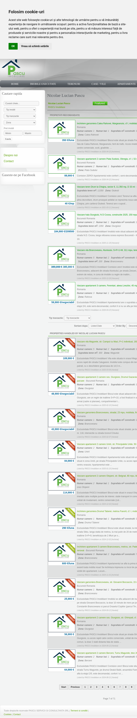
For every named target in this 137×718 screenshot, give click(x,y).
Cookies (7, 714)
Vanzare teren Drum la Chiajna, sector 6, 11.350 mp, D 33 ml (106, 187)
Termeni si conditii (78, 710)
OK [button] (13, 46)
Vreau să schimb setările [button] (35, 46)
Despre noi (10, 155)
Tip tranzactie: (56, 318)
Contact (9, 161)
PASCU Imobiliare (56, 107)
